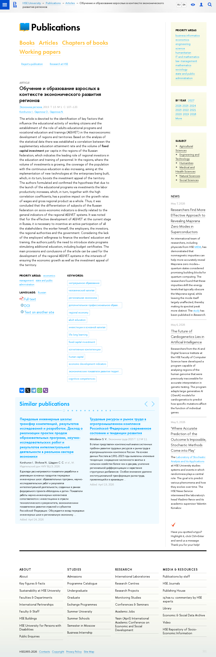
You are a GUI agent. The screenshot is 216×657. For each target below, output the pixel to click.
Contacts (44, 651)
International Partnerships (36, 604)
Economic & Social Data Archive (184, 615)
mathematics (183, 65)
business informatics (188, 35)
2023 (179, 110)
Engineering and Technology (187, 157)
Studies (74, 569)
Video (167, 622)
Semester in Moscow (81, 625)
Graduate (73, 597)
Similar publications (44, 403)
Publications (55, 27)
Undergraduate (77, 590)
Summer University (79, 611)
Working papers (40, 51)
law (178, 61)
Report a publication (32, 64)
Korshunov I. (26, 112)
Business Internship (79, 632)
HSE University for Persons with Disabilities (40, 627)
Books (27, 42)
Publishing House (174, 590)
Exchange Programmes (82, 604)
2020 (179, 114)
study (196, 310)
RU (179, 4)
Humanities (186, 163)
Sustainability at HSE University (40, 590)
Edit (205, 650)
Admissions (74, 576)
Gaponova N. (56, 112)
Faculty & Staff (29, 611)
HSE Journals (171, 583)
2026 (178, 105)
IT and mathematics (187, 57)
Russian (42, 292)
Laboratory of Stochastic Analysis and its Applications (188, 459)
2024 (193, 105)
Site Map (89, 651)
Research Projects (127, 590)
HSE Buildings (28, 618)
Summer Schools (78, 618)
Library (167, 608)
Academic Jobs (125, 611)
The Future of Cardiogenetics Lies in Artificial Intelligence (187, 337)
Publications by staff (176, 576)
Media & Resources (180, 569)
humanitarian (183, 52)
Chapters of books (85, 42)
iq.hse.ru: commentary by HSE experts (182, 599)
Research (123, 569)
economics (182, 40)
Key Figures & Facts (32, 583)
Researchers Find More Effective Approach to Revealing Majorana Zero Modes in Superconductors (188, 220)
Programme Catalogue (82, 583)
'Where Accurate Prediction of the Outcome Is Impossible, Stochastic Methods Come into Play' (188, 439)
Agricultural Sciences (184, 148)
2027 (191, 100)
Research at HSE (59, 64)
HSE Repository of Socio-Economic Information (180, 631)
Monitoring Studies (128, 597)
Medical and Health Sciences (185, 169)
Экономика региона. (31, 107)
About (25, 569)
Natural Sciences (190, 176)
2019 (186, 114)
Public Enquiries (29, 636)
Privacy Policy (74, 651)
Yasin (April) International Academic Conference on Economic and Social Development (132, 624)
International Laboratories (132, 576)
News (175, 196)
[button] (64, 410)
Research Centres (127, 583)
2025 (185, 105)
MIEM (197, 247)
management (189, 61)
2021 (193, 110)
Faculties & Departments (35, 597)
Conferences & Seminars (131, 604)
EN (184, 4)
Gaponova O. (41, 112)
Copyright (58, 651)
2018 (193, 114)
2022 (186, 110)
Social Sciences (189, 180)
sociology (181, 69)
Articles (48, 42)
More (179, 118)
